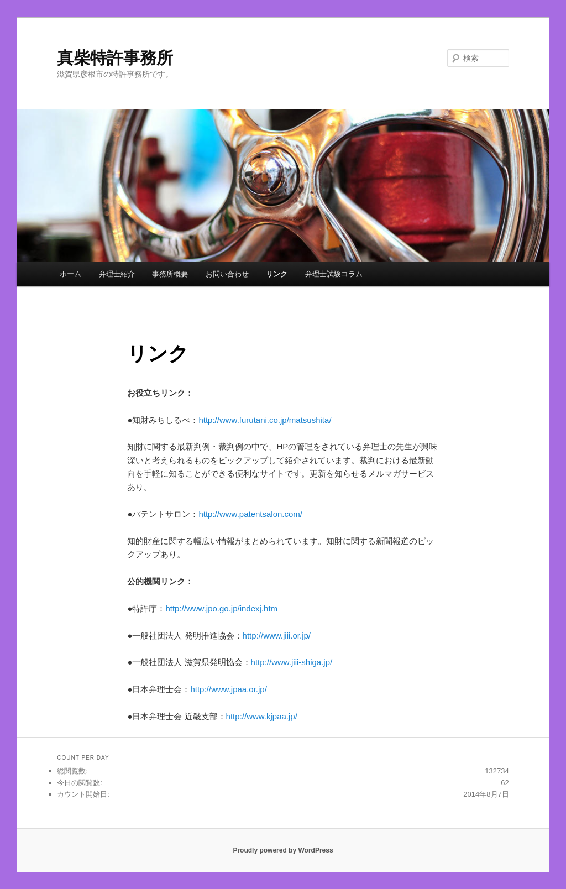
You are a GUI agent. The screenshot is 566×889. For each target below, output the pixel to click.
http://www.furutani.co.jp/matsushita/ (264, 420)
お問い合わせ (227, 274)
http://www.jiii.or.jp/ (277, 635)
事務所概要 (170, 274)
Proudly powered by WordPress (283, 850)
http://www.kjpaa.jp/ (261, 716)
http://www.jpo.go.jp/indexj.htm (221, 608)
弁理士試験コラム (334, 274)
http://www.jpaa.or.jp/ (228, 689)
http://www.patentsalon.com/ (250, 514)
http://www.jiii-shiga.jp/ (292, 662)
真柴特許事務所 (115, 58)
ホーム (70, 274)
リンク (276, 274)
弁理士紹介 (117, 274)
